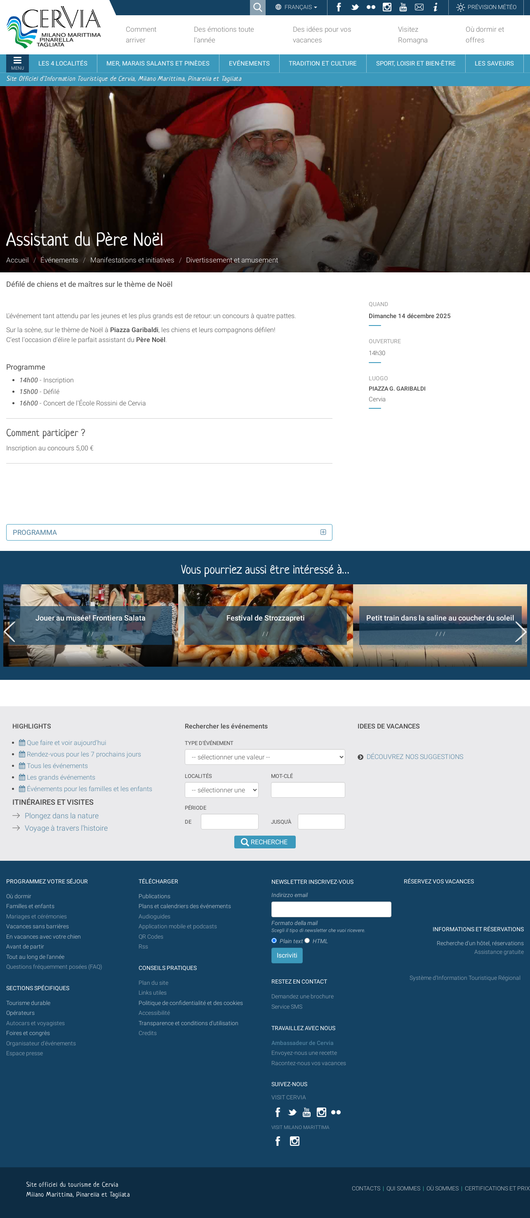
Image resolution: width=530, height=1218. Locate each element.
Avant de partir (25, 946)
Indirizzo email (289, 895)
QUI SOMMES (403, 1188)
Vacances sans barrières (37, 926)
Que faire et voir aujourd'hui (62, 743)
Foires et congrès (28, 1033)
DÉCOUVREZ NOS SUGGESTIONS (415, 757)
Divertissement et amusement (232, 260)
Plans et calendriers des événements (185, 906)
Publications (154, 896)
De (188, 822)
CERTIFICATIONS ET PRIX (497, 1188)
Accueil (17, 260)
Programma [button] (35, 532)
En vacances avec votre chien (44, 936)
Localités (198, 776)
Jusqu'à (281, 822)
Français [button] (300, 7)
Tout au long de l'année (35, 956)
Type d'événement (209, 743)
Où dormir (18, 896)
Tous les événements (53, 766)
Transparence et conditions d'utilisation (188, 1023)
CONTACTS (366, 1188)
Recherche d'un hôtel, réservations (480, 943)
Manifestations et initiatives (132, 260)
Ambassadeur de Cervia (302, 1043)
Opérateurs (20, 1013)
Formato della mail (318, 927)
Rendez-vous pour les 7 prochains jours (84, 754)
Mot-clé (282, 776)
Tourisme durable (28, 1003)
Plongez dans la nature (62, 816)
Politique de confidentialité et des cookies (191, 1003)
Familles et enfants (30, 906)
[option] (90, 625)
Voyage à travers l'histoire (66, 828)
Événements (59, 260)
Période (195, 808)
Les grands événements (60, 777)
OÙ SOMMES (442, 1188)
